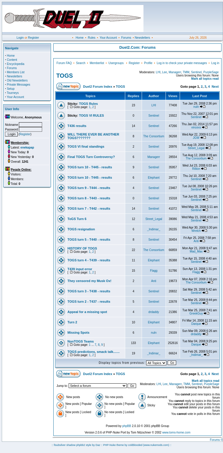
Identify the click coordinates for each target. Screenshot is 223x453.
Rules (91, 37)
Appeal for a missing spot (87, 312)
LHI (158, 72)
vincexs (196, 127)
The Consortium (153, 136)
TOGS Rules (88, 103)
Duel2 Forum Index (97, 86)
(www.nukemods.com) (156, 445)
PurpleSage (211, 72)
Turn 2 (72, 322)
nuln (196, 106)
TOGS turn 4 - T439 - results (88, 260)
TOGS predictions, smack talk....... (93, 351)
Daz (97, 445)
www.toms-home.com (176, 432)
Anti (196, 241)
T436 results (76, 126)
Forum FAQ (64, 63)
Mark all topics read (205, 78)
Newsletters (142, 37)
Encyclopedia (15, 64)
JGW (196, 137)
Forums (126, 37)
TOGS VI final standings (85, 146)
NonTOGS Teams (80, 341)
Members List (15, 72)
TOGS (64, 75)
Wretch (196, 230)
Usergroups (116, 63)
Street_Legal (196, 148)
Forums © (216, 439)
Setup (10, 88)
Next (215, 86)
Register (33, 37)
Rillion (196, 168)
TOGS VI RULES (91, 115)
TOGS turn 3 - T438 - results (88, 291)
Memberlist (97, 63)
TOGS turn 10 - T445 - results (89, 167)
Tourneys (13, 92)
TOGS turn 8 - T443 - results (88, 198)
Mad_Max (196, 251)
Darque (196, 323)
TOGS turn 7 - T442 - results (88, 208)
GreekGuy (196, 313)
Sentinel (196, 72)
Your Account (108, 37)
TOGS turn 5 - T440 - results (88, 239)
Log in (215, 63)
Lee (164, 72)
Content (12, 59)
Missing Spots (78, 332)
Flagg (153, 270)
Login (20, 37)
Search (80, 63)
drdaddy (153, 312)
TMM (186, 72)
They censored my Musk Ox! (89, 281)
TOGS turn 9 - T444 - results (88, 188)
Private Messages (18, 84)
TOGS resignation (81, 229)
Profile (148, 63)
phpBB (126, 426)
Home (80, 37)
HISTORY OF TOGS (82, 248)
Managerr (175, 72)
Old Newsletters (17, 80)
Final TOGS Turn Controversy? (91, 157)
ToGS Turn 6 (76, 219)
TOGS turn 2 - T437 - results (88, 301)
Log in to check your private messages (182, 63)
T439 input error (79, 269)
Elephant (153, 177)
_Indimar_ (153, 229)
